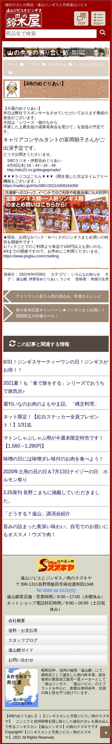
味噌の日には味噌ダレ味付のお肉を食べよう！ (53, 458)
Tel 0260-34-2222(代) (56, 590)
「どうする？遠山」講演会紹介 (36, 513)
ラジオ (65, 279)
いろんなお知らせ (85, 274)
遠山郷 (21, 279)
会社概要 (16, 620)
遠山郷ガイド (20, 650)
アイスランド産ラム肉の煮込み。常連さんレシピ (58, 296)
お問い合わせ (20, 660)
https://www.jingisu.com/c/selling (31, 256)
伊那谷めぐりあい (43, 279)
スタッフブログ (23, 640)
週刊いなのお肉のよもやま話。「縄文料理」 (51, 403)
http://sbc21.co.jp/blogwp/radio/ (34, 170)
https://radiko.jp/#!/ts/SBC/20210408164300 (41, 185)
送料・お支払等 (23, 630)
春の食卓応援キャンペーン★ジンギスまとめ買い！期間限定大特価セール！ (60, 313)
